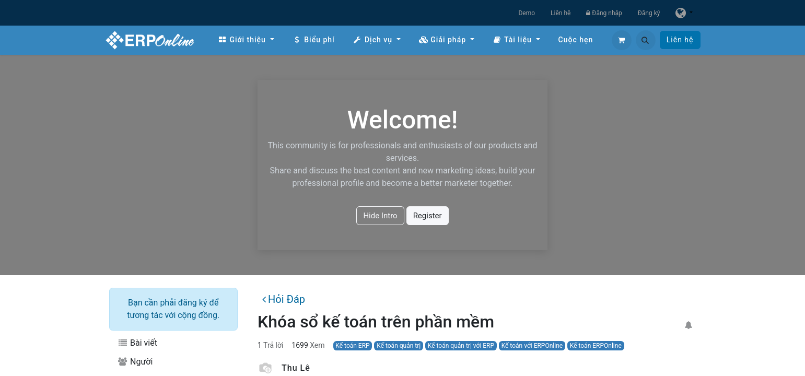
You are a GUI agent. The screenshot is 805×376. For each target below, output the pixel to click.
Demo (526, 13)
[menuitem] (246, 40)
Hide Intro (380, 215)
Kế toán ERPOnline (596, 345)
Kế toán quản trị (399, 345)
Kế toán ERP (352, 345)
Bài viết (137, 343)
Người (135, 362)
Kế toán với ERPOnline (532, 345)
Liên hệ (560, 13)
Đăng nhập (604, 13)
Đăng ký (649, 13)
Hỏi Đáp (283, 299)
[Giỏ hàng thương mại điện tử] (622, 40)
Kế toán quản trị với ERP (461, 345)
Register (427, 215)
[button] (646, 40)
